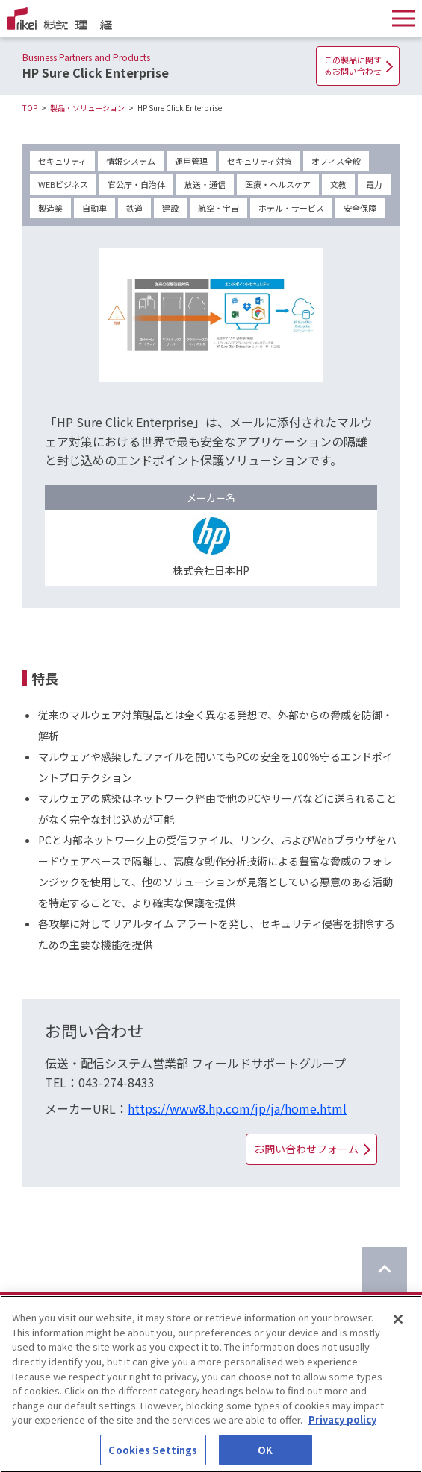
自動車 (94, 208)
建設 (170, 208)
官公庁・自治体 (136, 184)
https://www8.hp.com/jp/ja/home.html (237, 1108)
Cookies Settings (152, 1456)
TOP (29, 107)
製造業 (50, 208)
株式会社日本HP (211, 570)
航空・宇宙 (218, 208)
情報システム (130, 161)
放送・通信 (205, 184)
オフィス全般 (336, 161)
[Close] (398, 1326)
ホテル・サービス (291, 208)
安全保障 (360, 208)
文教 (338, 184)
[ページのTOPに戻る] (384, 1269)
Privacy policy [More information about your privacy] (342, 1425)
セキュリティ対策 (259, 161)
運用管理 (191, 161)
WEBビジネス (63, 184)
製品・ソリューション (87, 107)
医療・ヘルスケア (278, 184)
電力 (374, 184)
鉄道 (134, 208)
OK (265, 1456)
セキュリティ (62, 161)
